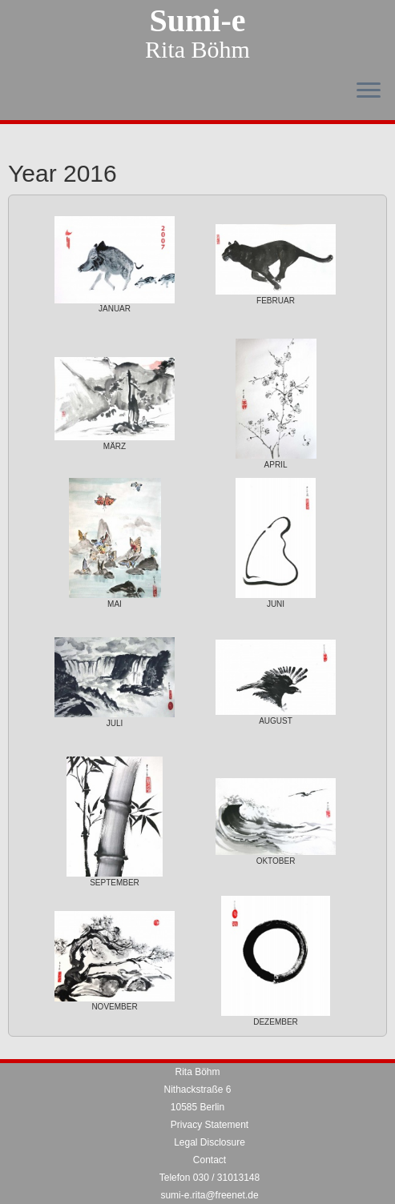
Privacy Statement (209, 1124)
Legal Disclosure (209, 1142)
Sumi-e (198, 21)
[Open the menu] (369, 91)
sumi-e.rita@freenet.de (209, 1195)
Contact (209, 1160)
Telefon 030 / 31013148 (209, 1177)
